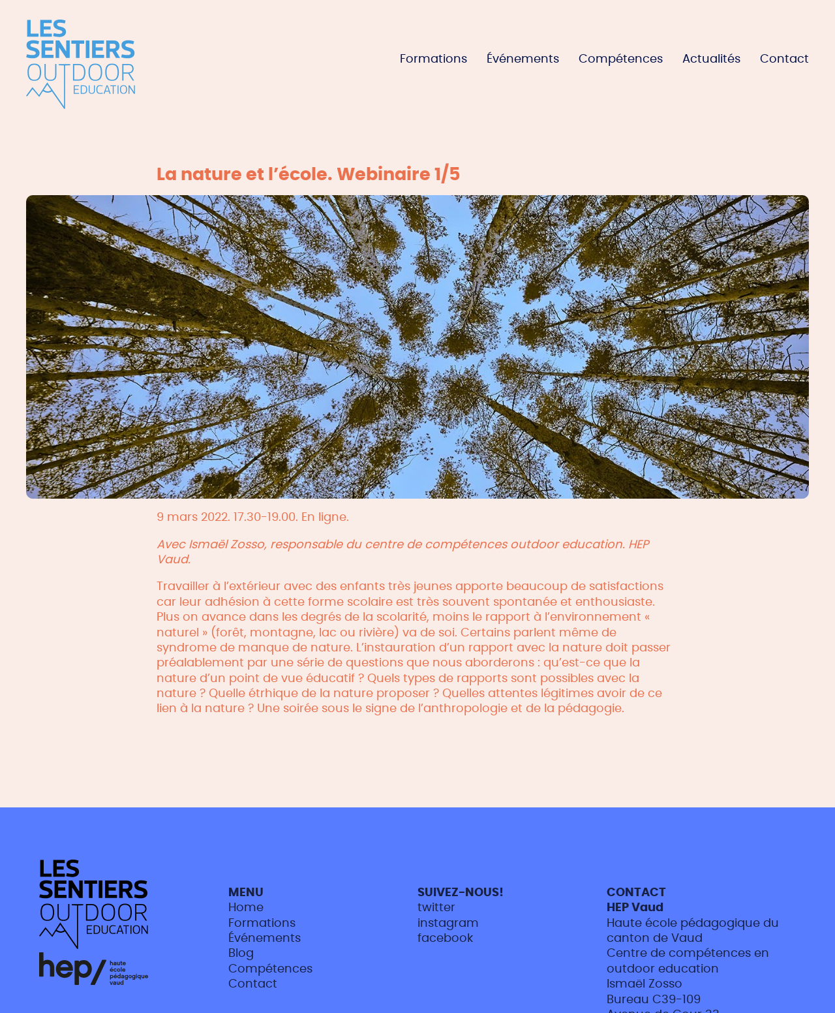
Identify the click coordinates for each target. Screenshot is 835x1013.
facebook (445, 938)
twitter (436, 908)
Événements (523, 59)
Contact (784, 59)
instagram (448, 923)
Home (246, 908)
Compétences (621, 59)
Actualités (711, 59)
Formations (433, 59)
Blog (241, 953)
